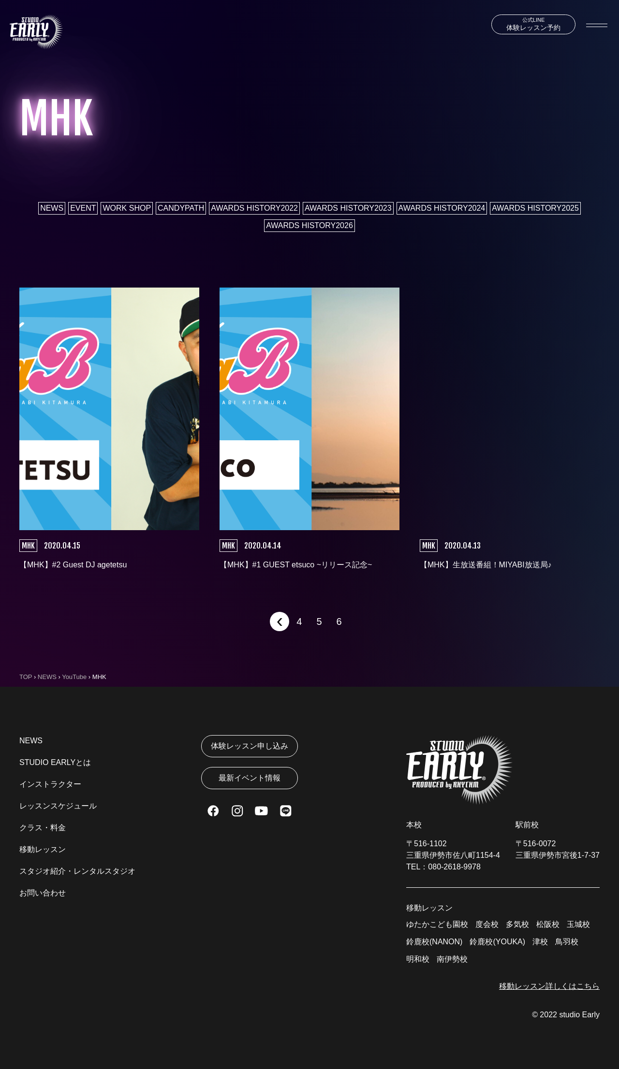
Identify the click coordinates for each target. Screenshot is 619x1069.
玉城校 (578, 924)
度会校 (487, 924)
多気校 (517, 924)
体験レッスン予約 (533, 24)
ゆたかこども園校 (437, 924)
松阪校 (548, 924)
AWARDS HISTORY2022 (254, 208)
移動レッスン (42, 849)
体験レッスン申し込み (249, 746)
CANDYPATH (181, 208)
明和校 (417, 959)
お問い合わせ (42, 893)
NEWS (51, 208)
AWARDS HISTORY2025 (535, 208)
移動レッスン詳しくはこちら (549, 986)
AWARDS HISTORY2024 (442, 208)
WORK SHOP (127, 208)
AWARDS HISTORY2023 (348, 208)
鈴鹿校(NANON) (434, 942)
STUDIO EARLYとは (55, 762)
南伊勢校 (452, 959)
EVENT (83, 208)
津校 (540, 942)
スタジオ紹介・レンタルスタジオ (77, 871)
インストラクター (50, 784)
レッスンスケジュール (58, 806)
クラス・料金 (42, 827)
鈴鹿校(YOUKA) (497, 942)
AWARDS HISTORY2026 (309, 225)
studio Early (579, 1015)
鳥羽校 (566, 942)
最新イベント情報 (249, 778)
